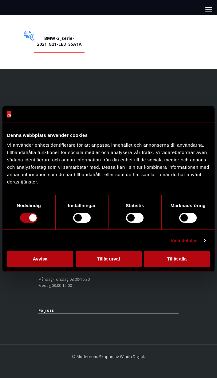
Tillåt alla (177, 258)
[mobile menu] (208, 9)
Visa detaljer (184, 240)
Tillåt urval (108, 258)
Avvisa (40, 258)
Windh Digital (132, 356)
